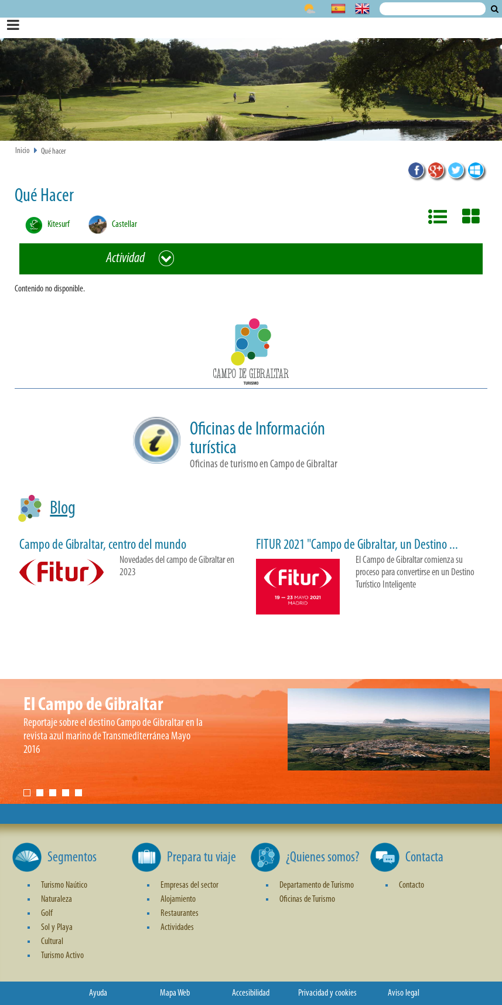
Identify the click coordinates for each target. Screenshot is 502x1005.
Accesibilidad (250, 993)
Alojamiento (178, 899)
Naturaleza (56, 899)
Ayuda (98, 993)
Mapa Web (175, 993)
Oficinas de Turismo (307, 899)
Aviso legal (403, 993)
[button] (251, 353)
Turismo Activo (62, 955)
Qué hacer (53, 151)
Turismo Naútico (64, 885)
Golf (47, 913)
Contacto (411, 885)
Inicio (22, 151)
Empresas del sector (189, 885)
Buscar (494, 9)
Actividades (177, 927)
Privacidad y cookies (327, 993)
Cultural (52, 941)
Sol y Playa (57, 927)
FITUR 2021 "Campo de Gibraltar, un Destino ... (357, 545)
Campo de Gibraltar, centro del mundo (102, 545)
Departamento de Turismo (316, 885)
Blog (63, 509)
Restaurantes (179, 913)
